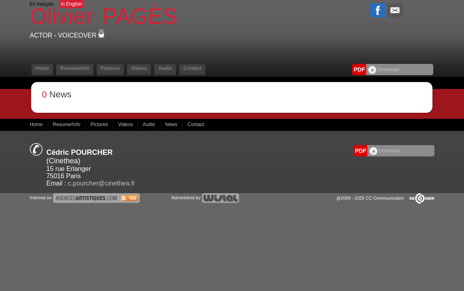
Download (383, 69)
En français (42, 4)
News (172, 124)
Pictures (110, 68)
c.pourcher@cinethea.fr (101, 183)
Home (42, 68)
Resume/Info (74, 68)
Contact (192, 68)
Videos (139, 68)
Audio (165, 68)
